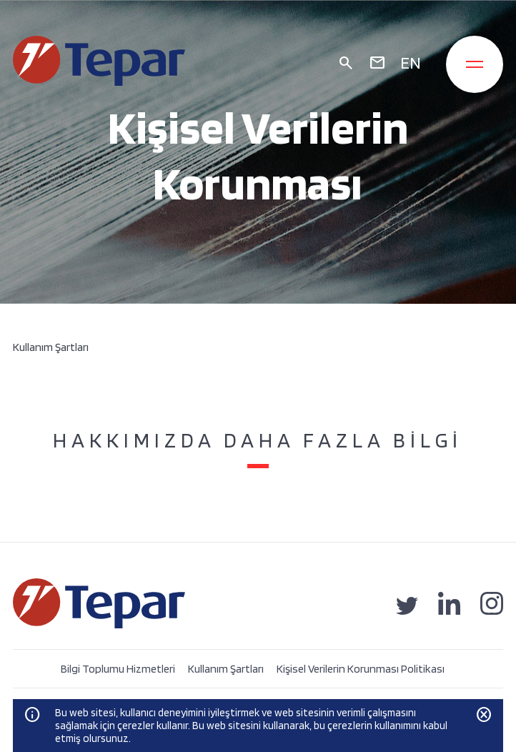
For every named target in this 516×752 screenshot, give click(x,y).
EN (410, 62)
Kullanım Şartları (226, 669)
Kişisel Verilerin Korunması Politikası (361, 669)
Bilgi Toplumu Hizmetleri (118, 669)
